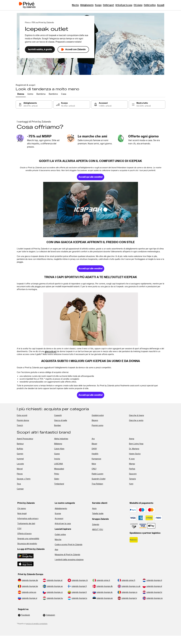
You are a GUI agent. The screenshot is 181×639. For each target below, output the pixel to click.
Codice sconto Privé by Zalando (68, 544)
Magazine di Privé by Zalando (67, 554)
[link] (160, 5)
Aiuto (94, 508)
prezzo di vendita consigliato (36, 624)
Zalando (95, 524)
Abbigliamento (61, 508)
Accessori (59, 518)
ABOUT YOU (97, 529)
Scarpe (58, 513)
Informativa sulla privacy (27, 518)
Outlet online (60, 534)
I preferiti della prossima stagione (69, 559)
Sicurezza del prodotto (27, 544)
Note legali (22, 513)
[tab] (21, 94)
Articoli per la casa (63, 523)
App (56, 549)
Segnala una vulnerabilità (28, 538)
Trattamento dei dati (26, 523)
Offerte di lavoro (24, 533)
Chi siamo (21, 508)
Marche (58, 539)
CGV (19, 528)
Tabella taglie (97, 513)
